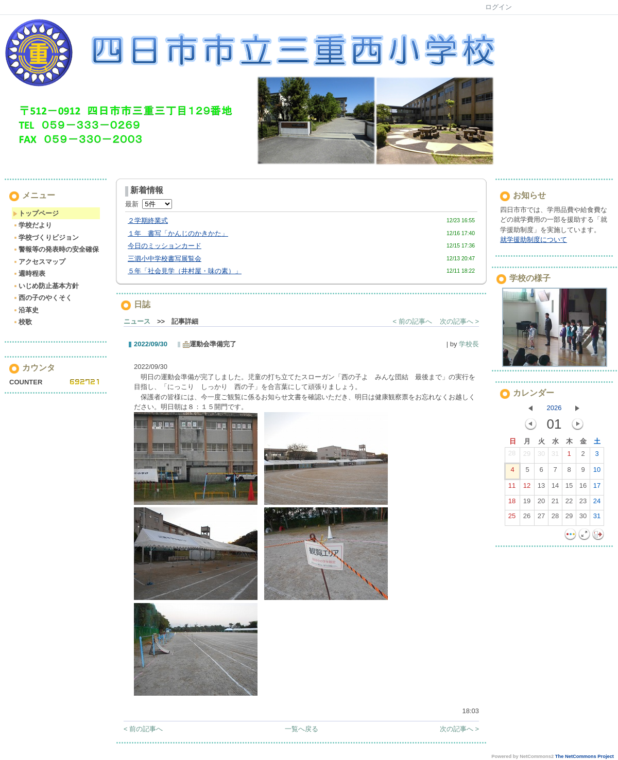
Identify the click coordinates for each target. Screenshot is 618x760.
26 (526, 518)
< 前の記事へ (412, 321)
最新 (148, 204)
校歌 (22, 322)
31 (555, 456)
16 (583, 488)
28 (512, 455)
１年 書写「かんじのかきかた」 (178, 233)
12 (526, 488)
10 (596, 472)
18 (512, 503)
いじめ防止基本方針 (46, 286)
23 (583, 503)
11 (512, 488)
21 (555, 503)
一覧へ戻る (301, 729)
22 (569, 503)
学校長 (469, 344)
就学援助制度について (533, 239)
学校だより (32, 225)
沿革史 (26, 310)
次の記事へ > (459, 321)
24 (596, 503)
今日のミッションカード (164, 246)
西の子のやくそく (42, 298)
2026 (554, 408)
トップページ (36, 213)
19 (526, 503)
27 (541, 518)
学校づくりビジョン (46, 237)
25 (512, 518)
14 (555, 488)
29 (526, 456)
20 (541, 503)
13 (541, 488)
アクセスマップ (39, 262)
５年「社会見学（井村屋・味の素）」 (185, 271)
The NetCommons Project (584, 756)
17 (596, 488)
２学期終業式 (148, 220)
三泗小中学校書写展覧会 (164, 258)
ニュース (137, 321)
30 (541, 456)
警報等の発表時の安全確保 (56, 249)
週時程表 (29, 273)
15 (569, 488)
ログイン (498, 7)
